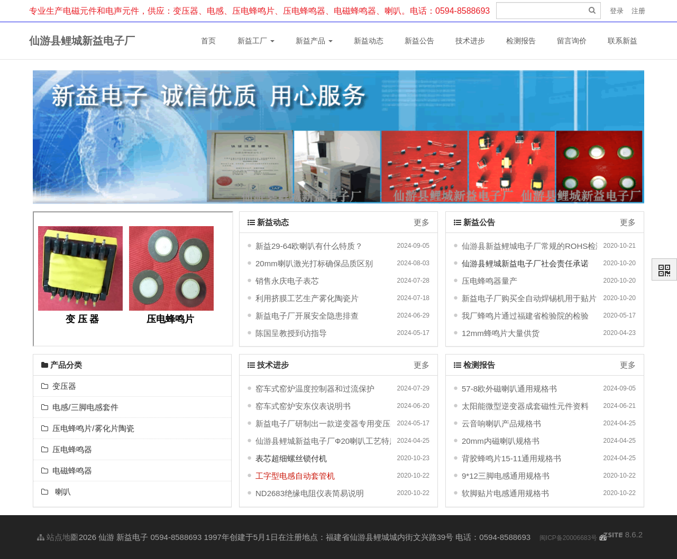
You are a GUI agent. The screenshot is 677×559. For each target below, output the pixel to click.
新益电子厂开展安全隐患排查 (307, 315)
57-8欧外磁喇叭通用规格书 (509, 388)
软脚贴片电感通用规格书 (505, 493)
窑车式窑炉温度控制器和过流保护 (314, 388)
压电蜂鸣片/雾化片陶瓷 (87, 428)
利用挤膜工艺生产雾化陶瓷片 (307, 298)
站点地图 (57, 537)
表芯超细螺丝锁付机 (291, 458)
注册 (638, 11)
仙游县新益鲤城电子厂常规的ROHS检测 (532, 245)
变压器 (58, 385)
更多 (421, 222)
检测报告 (521, 40)
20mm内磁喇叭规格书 (500, 440)
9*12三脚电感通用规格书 (506, 475)
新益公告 (419, 40)
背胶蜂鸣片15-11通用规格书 (511, 458)
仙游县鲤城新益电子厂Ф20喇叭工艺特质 (326, 440)
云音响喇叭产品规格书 (501, 423)
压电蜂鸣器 (66, 449)
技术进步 (470, 40)
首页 (208, 40)
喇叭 (56, 491)
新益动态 (368, 40)
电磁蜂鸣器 (66, 470)
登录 (617, 11)
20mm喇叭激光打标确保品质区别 (314, 263)
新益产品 (314, 40)
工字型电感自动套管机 (295, 475)
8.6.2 (623, 535)
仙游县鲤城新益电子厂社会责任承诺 (525, 263)
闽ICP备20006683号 (568, 538)
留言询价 (572, 40)
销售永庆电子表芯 (287, 280)
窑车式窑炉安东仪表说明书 (303, 406)
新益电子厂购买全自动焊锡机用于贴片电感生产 (545, 298)
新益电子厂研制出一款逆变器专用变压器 (326, 423)
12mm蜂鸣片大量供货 (500, 333)
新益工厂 (256, 40)
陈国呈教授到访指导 (291, 333)
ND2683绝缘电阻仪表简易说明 (309, 493)
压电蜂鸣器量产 (489, 280)
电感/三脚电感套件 (79, 407)
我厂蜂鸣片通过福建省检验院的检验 (525, 315)
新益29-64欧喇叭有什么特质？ (309, 245)
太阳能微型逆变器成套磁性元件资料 (525, 406)
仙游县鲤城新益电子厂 (82, 40)
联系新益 (622, 40)
